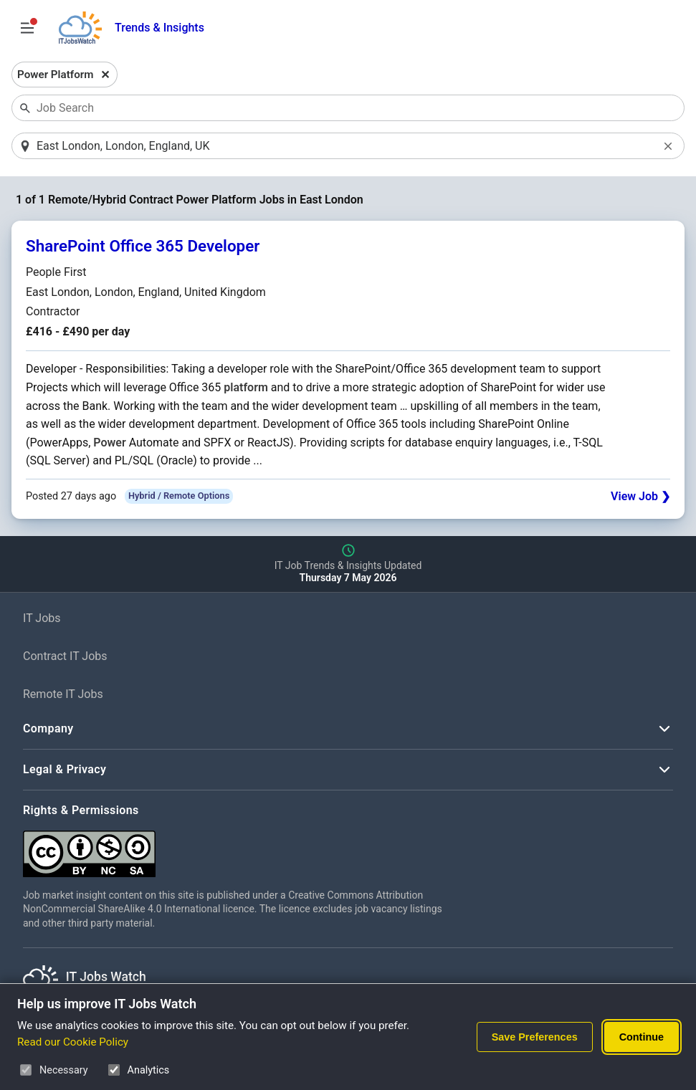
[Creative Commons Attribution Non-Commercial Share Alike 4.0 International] (238, 848)
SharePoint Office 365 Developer (142, 245)
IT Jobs (42, 618)
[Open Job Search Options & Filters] (27, 28)
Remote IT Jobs (63, 694)
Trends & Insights (159, 27)
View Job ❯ (640, 496)
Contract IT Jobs (65, 656)
